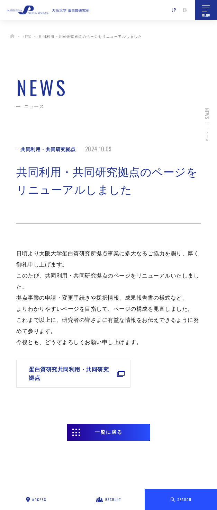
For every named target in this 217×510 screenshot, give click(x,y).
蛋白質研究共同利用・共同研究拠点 (51, 374)
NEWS (26, 36)
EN (185, 10)
